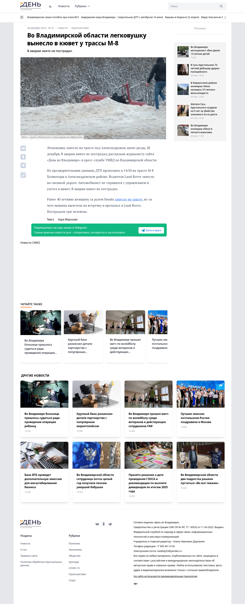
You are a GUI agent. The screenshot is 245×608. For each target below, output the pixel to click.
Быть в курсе (146, 232)
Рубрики (82, 6)
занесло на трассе (128, 199)
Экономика (75, 553)
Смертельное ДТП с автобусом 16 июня (140, 17)
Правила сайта (28, 559)
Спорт (72, 584)
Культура (74, 566)
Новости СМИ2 (30, 247)
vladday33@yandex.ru (169, 555)
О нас (23, 553)
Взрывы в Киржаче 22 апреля (182, 17)
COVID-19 (74, 572)
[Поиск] (192, 6)
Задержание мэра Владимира (98, 17)
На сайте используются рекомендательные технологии (165, 580)
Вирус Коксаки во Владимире (218, 17)
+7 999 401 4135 (166, 550)
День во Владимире (31, 6)
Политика (74, 547)
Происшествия (77, 578)
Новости (63, 6)
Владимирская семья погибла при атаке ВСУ (53, 17)
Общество (74, 559)
